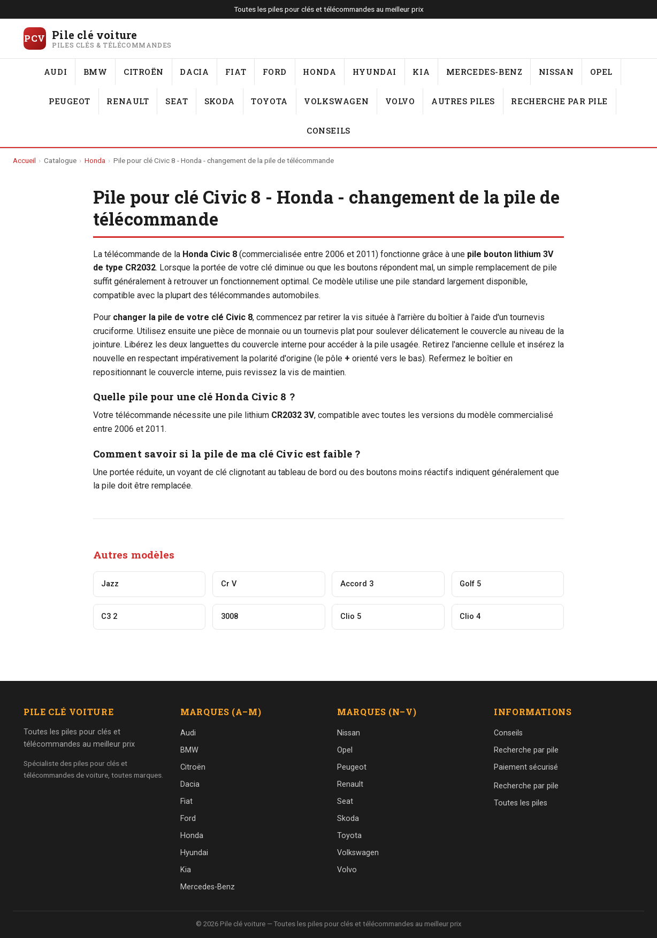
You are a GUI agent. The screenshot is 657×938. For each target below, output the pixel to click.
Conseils (328, 131)
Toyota (269, 101)
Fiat (235, 72)
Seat (176, 101)
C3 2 (109, 616)
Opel (601, 72)
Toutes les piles (520, 803)
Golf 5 (470, 583)
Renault (127, 101)
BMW (95, 72)
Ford (275, 72)
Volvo (400, 101)
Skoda (219, 101)
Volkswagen (336, 101)
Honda (319, 72)
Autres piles (463, 101)
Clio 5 (350, 616)
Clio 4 (470, 616)
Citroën (144, 72)
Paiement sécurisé (526, 767)
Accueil (24, 160)
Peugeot (69, 101)
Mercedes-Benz (484, 72)
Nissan (556, 72)
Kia (421, 72)
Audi (55, 72)
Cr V (228, 583)
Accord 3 (356, 583)
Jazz (110, 583)
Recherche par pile (559, 101)
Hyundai (374, 72)
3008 (229, 616)
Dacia (194, 72)
